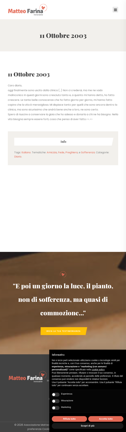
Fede (61, 152)
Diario (17, 156)
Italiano (26, 152)
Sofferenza (88, 152)
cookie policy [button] (98, 369)
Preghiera (71, 152)
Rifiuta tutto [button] (69, 419)
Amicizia (52, 152)
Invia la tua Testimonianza (63, 331)
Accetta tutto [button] (106, 419)
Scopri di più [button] (87, 425)
